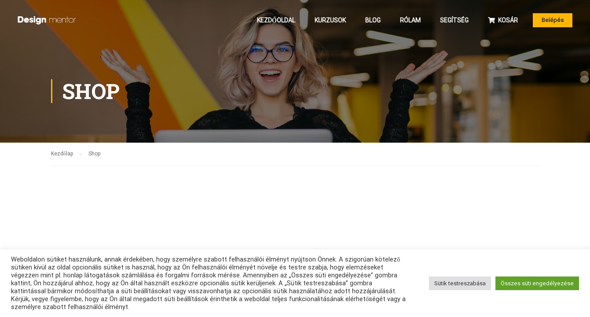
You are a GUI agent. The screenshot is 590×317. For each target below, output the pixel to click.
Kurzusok (330, 20)
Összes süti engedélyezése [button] (537, 283)
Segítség (454, 20)
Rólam (410, 20)
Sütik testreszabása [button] (460, 283)
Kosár (503, 20)
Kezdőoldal (276, 20)
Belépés (553, 20)
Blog (373, 20)
